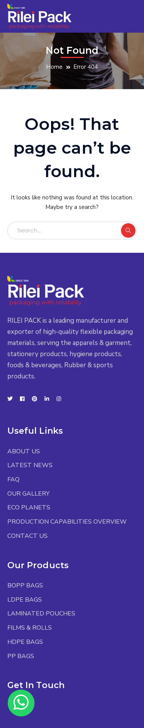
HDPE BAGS (25, 642)
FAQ (13, 479)
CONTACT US (27, 536)
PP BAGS (20, 656)
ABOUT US (23, 451)
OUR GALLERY (28, 493)
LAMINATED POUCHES (41, 613)
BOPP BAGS (25, 585)
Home (54, 67)
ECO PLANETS (28, 507)
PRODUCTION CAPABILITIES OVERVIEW (67, 521)
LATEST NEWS (30, 465)
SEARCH (128, 230)
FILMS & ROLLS (29, 628)
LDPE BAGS (24, 599)
